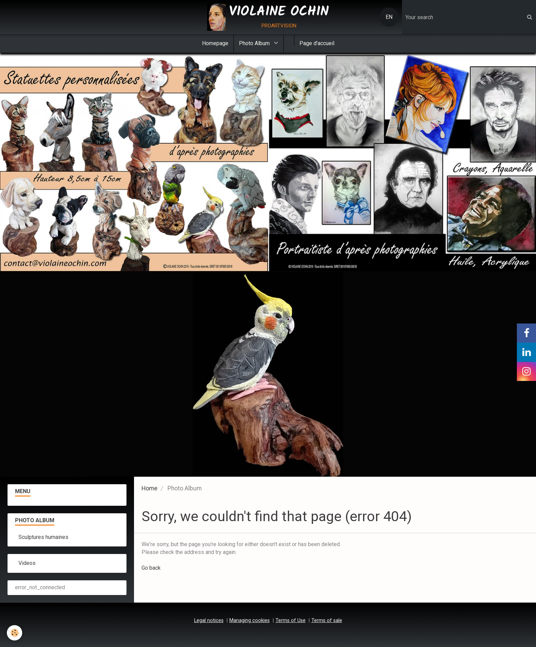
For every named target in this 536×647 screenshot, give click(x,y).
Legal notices (209, 620)
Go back (151, 568)
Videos (27, 563)
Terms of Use (291, 620)
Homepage (215, 43)
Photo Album (255, 43)
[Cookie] (14, 633)
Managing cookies (249, 620)
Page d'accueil (316, 43)
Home (150, 488)
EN (389, 17)
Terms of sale (326, 620)
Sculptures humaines (43, 537)
